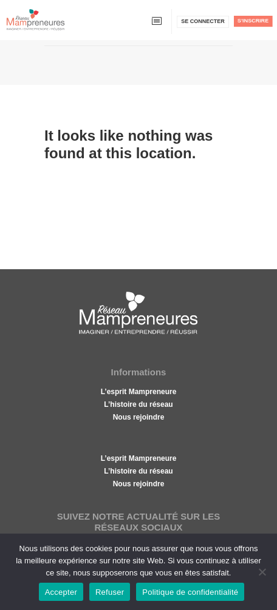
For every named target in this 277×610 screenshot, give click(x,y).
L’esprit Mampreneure (139, 391)
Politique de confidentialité (190, 592)
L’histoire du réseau (138, 404)
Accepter (61, 592)
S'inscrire (253, 21)
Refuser (109, 592)
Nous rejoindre (139, 417)
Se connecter (203, 21)
